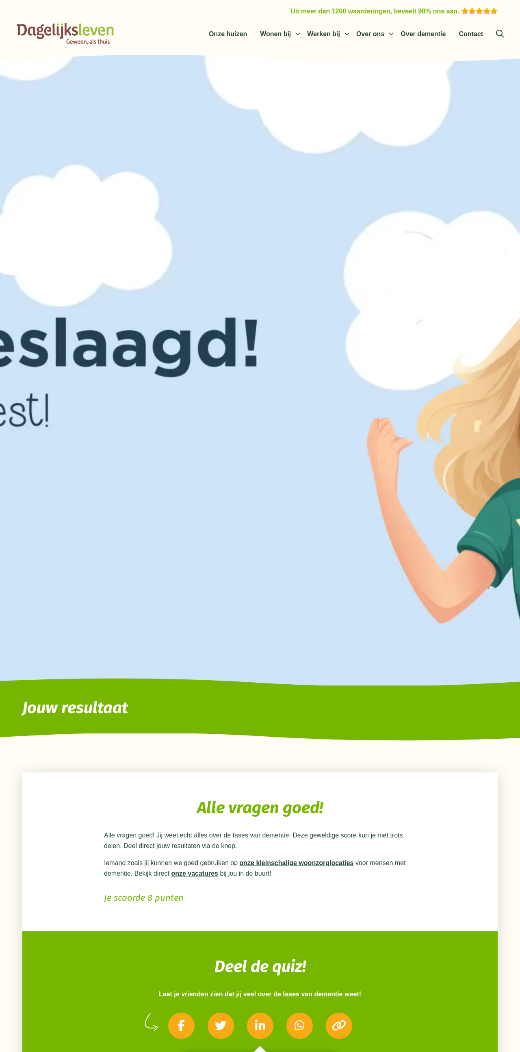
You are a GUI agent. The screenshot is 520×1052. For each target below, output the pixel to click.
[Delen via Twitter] (221, 1026)
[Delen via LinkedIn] (260, 1026)
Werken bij (323, 33)
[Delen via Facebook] (181, 1026)
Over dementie (423, 33)
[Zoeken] (500, 34)
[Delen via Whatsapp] (299, 1026)
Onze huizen (228, 33)
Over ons (370, 33)
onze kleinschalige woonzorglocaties (297, 862)
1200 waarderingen (361, 11)
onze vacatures (194, 873)
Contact (471, 33)
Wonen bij (275, 33)
